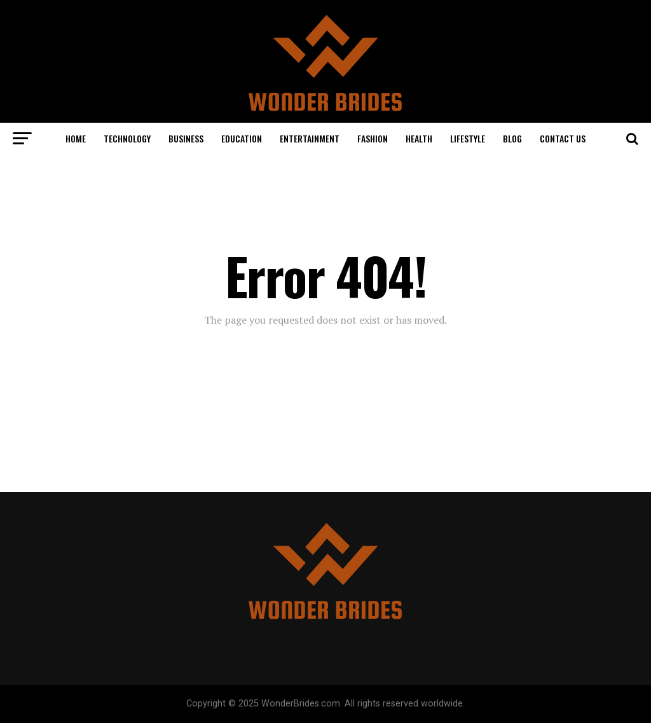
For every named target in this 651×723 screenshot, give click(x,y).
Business (185, 138)
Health (419, 138)
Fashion (372, 138)
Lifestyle (467, 138)
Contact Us (563, 138)
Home (75, 138)
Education (241, 138)
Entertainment (309, 138)
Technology (127, 138)
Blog (512, 138)
